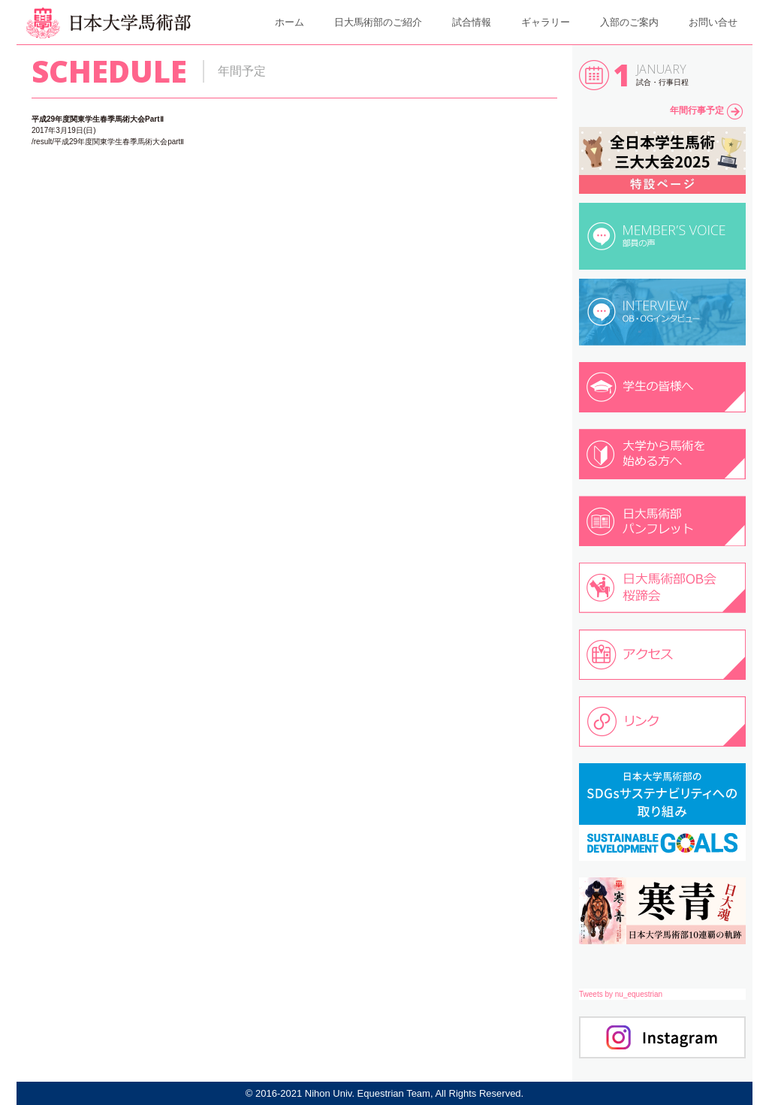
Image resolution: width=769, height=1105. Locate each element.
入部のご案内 (629, 22)
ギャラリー (545, 22)
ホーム (289, 22)
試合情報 (471, 22)
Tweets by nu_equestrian (620, 994)
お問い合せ (713, 22)
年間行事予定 (706, 110)
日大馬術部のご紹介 (378, 22)
